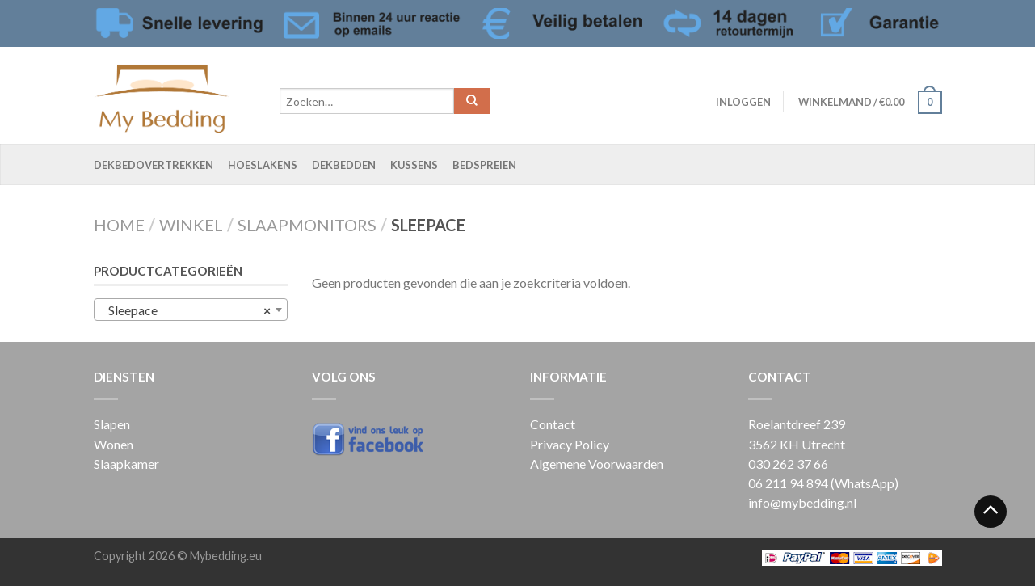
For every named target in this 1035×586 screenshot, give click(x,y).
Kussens (414, 164)
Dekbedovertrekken (153, 164)
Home (119, 224)
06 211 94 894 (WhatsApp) (823, 483)
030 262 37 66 (788, 463)
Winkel (191, 224)
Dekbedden (344, 164)
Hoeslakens (262, 164)
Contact (552, 424)
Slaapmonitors (307, 224)
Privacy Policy (569, 444)
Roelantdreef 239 (796, 424)
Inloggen (743, 101)
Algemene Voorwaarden (596, 463)
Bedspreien (484, 164)
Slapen (112, 424)
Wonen (113, 444)
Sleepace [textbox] (186, 310)
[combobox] (191, 309)
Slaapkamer (126, 463)
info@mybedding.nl (802, 502)
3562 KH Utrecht (796, 444)
